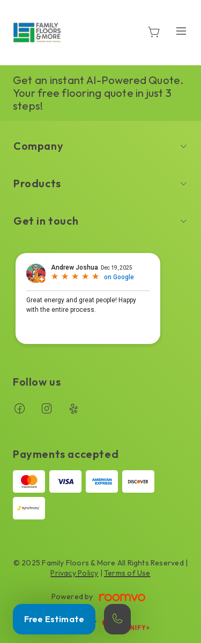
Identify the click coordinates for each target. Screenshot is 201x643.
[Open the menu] (181, 31)
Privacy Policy (74, 573)
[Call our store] (117, 619)
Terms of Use (127, 573)
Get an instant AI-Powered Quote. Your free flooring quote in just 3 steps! (98, 92)
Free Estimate (54, 619)
